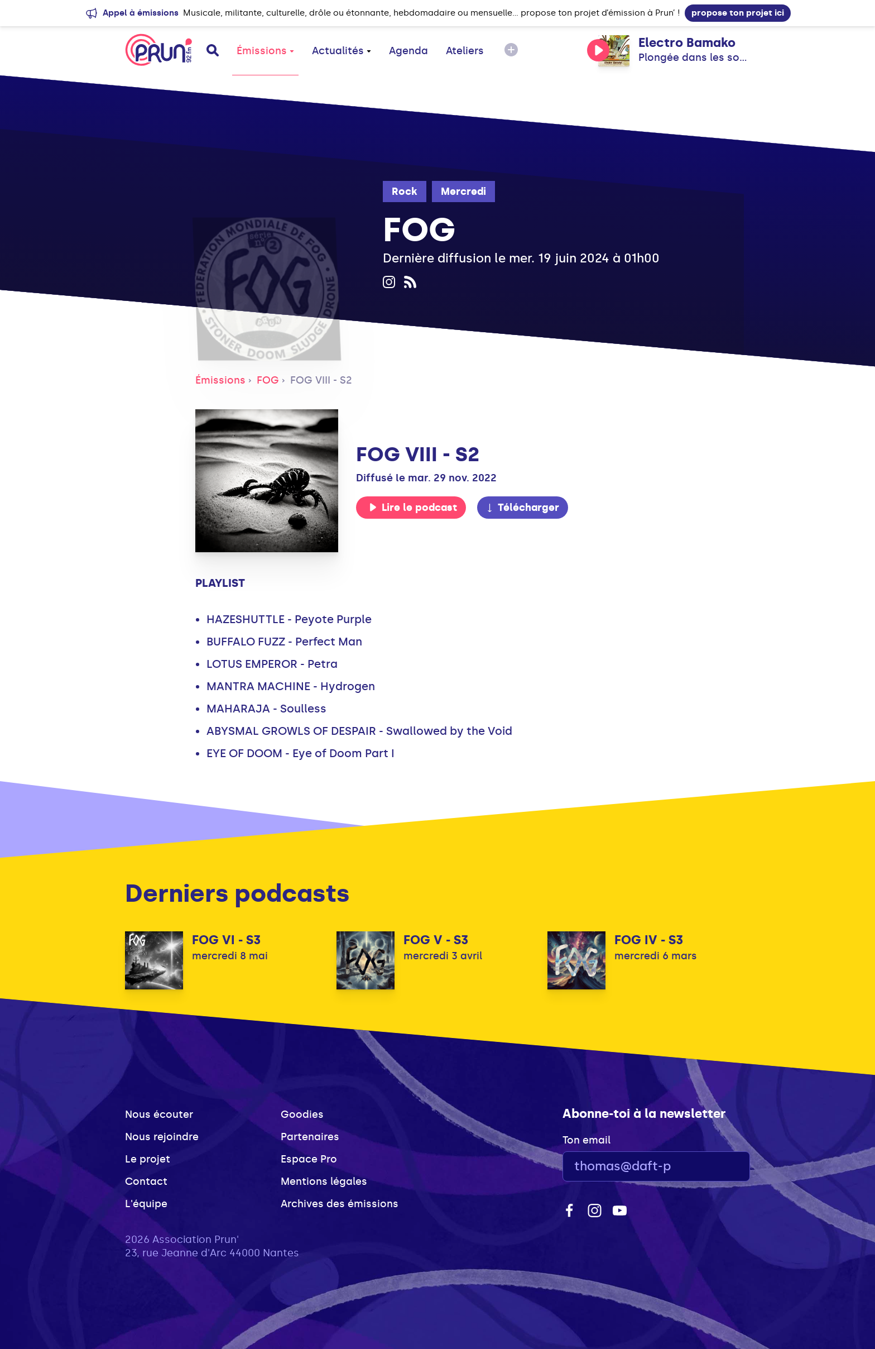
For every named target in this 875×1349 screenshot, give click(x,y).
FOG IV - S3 (648, 940)
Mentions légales (324, 1181)
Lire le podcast (413, 507)
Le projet (147, 1159)
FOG (268, 380)
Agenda (408, 51)
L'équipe (146, 1204)
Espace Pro (309, 1159)
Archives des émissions (339, 1204)
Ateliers (465, 51)
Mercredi (463, 191)
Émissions (265, 51)
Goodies (302, 1114)
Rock (404, 191)
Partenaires (310, 1137)
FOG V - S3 (435, 940)
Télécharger (522, 507)
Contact (146, 1181)
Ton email (586, 1140)
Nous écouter (159, 1114)
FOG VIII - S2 (321, 380)
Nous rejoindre (162, 1137)
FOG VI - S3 (226, 940)
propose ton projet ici (737, 13)
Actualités (341, 51)
